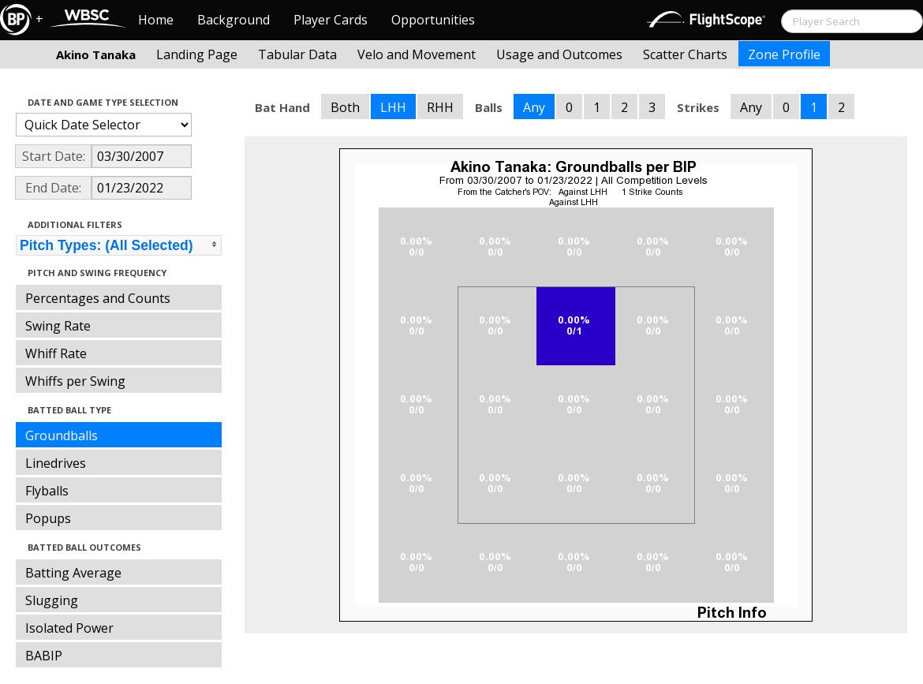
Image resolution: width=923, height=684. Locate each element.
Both (345, 107)
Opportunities (433, 19)
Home (156, 19)
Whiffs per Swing (75, 381)
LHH (393, 107)
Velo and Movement (416, 54)
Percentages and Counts (97, 298)
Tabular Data (297, 54)
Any (534, 107)
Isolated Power (69, 628)
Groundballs (61, 435)
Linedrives (55, 463)
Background (233, 19)
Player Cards (330, 19)
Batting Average (73, 572)
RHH (440, 107)
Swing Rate (58, 326)
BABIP (43, 655)
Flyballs (47, 490)
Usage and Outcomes (559, 54)
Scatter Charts (685, 54)
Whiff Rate (56, 353)
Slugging (51, 600)
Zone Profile (784, 54)
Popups (48, 518)
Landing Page (196, 54)
